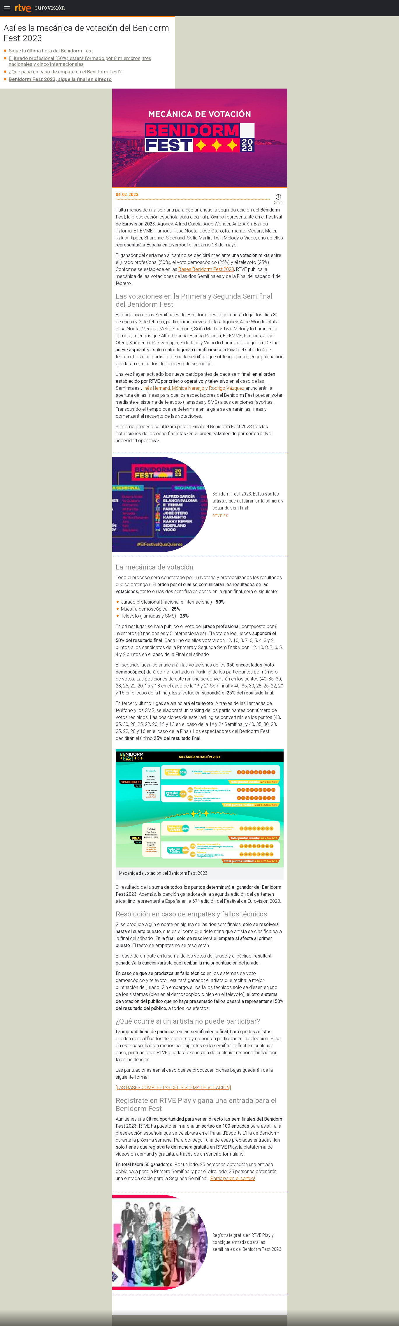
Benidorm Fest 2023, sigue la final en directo (60, 79)
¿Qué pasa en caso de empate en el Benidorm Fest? (65, 72)
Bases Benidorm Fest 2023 (206, 269)
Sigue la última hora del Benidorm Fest (51, 51)
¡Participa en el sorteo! (232, 1178)
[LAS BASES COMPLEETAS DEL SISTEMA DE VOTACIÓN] (173, 1087)
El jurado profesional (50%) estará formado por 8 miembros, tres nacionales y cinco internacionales (80, 61)
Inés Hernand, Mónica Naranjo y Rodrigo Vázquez (193, 388)
